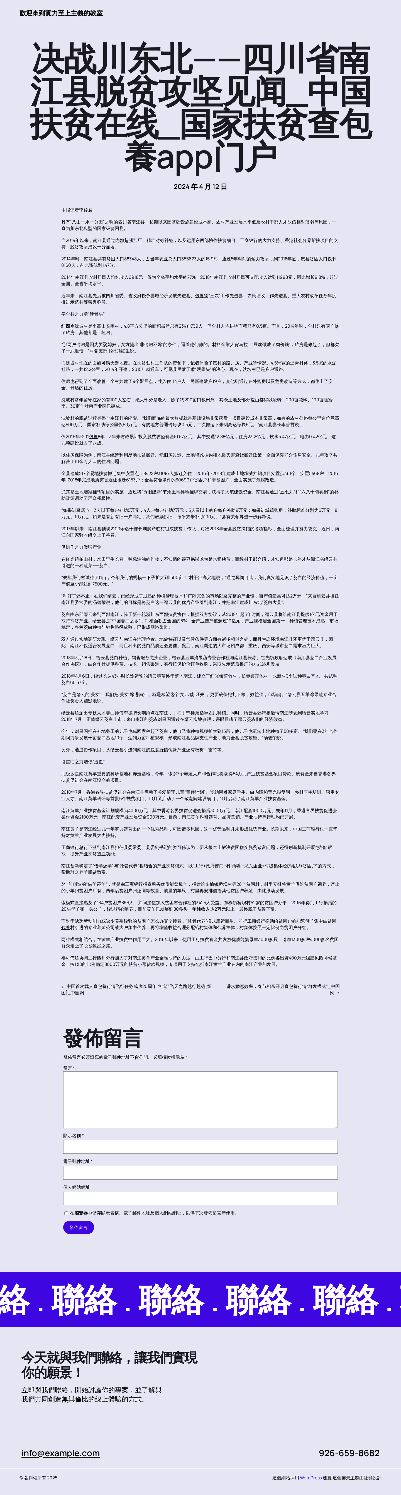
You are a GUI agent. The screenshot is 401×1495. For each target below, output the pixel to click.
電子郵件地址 (78, 1161)
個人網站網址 (76, 1187)
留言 (69, 1068)
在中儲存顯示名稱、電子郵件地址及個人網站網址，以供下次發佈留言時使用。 (154, 1213)
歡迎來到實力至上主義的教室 (62, 12)
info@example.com (61, 1453)
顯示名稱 (73, 1135)
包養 (93, 436)
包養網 (201, 295)
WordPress (311, 1478)
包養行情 (159, 750)
